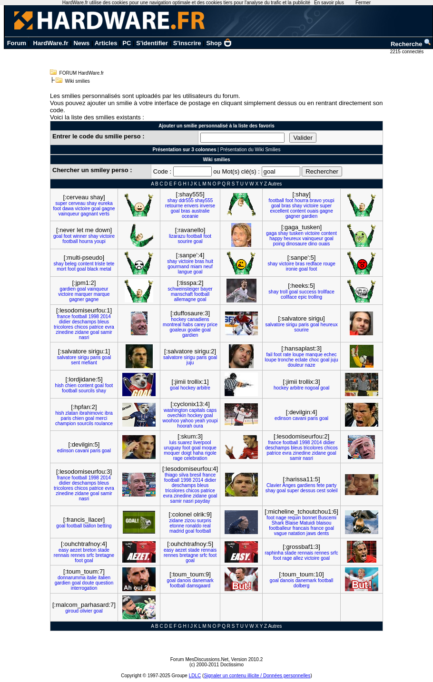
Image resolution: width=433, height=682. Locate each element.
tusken (296, 233)
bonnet (309, 517)
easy (64, 550)
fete (321, 485)
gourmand (178, 266)
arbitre (203, 387)
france (63, 316)
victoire (82, 208)
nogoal (312, 387)
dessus (307, 490)
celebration (195, 458)
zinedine (64, 332)
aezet (75, 550)
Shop (219, 43)
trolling (315, 297)
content (298, 211)
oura (198, 426)
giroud (72, 611)
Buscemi (327, 517)
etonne (176, 525)
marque (102, 294)
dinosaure (296, 243)
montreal (172, 324)
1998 (94, 316)
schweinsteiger (183, 289)
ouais (312, 211)
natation (296, 533)
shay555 (204, 200)
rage (178, 458)
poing (279, 243)
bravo (316, 200)
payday (202, 501)
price (212, 324)
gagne (108, 208)
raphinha (274, 552)
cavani (299, 418)
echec (330, 354)
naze (310, 365)
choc (314, 359)
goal (95, 208)
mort (61, 269)
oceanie (190, 216)
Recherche (411, 44)
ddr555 (186, 200)
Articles (106, 43)
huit (209, 261)
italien (104, 577)
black (92, 269)
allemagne (185, 299)
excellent (279, 211)
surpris (204, 520)
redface (314, 263)
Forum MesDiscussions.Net (199, 659)
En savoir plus (329, 2)
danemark (202, 580)
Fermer (363, 2)
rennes (77, 555)
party (331, 485)
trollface (326, 291)
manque (314, 354)
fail (269, 354)
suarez (184, 442)
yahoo (186, 420)
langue (185, 271)
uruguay (172, 447)
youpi (329, 200)
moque (209, 447)
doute (88, 582)
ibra (109, 413)
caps (211, 410)
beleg (70, 263)
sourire (184, 241)
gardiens (306, 485)
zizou (190, 520)
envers (191, 205)
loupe (298, 354)
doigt (186, 453)
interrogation (84, 588)
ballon (89, 525)
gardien (309, 216)
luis (173, 442)
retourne (174, 205)
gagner (292, 216)
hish (59, 385)
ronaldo (193, 525)
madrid (176, 531)
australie (201, 211)
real (207, 525)
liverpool (202, 442)
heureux (292, 238)
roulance (104, 423)
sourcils (87, 390)
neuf (207, 266)
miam (196, 266)
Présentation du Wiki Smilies (250, 149)
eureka (105, 203)
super (61, 203)
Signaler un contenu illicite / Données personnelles (257, 675)
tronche (286, 359)
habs (188, 324)
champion (65, 423)
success (307, 291)
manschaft (182, 294)
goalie (193, 329)
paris (303, 324)
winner (80, 236)
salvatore (275, 324)
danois (184, 580)
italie (92, 577)
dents (323, 533)
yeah (200, 420)
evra (109, 327)
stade (103, 550)
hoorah (184, 426)
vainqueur (69, 213)
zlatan (71, 413)
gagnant (89, 213)
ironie (291, 269)
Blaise (291, 523)
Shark (278, 523)
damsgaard (198, 585)
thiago (171, 474)
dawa (68, 208)
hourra (301, 200)
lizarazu (177, 236)
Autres (275, 183)
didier (64, 321)
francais (301, 528)
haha (198, 453)
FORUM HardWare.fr (81, 73)
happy (275, 238)
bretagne (105, 555)
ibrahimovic (91, 413)
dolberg (301, 585)
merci (101, 418)
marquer (83, 294)
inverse (207, 205)
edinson (283, 418)
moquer (172, 453)
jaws (311, 533)
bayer (207, 289)
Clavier (273, 485)
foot (57, 208)
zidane (82, 332)
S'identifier (152, 43)
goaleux (177, 329)
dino (312, 243)
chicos (81, 327)
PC (126, 43)
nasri (84, 337)
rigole (210, 453)
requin (294, 517)
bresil (195, 474)
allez (298, 558)
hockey (179, 319)
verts (104, 213)
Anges (288, 485)
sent (75, 362)
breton (89, 550)
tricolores (63, 327)
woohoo (170, 420)
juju (190, 362)
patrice (96, 327)
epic (302, 297)
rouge (329, 263)
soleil (332, 490)
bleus (103, 321)
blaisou (324, 523)
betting (105, 525)
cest (321, 490)
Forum (16, 43)
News (81, 43)
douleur (296, 365)
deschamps (84, 321)
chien (71, 385)
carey (200, 324)
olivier (86, 611)
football (276, 200)
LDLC (195, 675)
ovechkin (176, 415)
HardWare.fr (51, 43)
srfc (90, 555)
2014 (105, 316)
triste (100, 263)
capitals (197, 410)
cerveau (77, 203)
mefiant (89, 362)
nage (281, 517)
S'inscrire (187, 43)
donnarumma (72, 577)
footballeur (280, 528)
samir (106, 332)
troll (283, 291)
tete (111, 263)
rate (287, 354)
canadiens (198, 319)
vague (280, 533)
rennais (61, 555)
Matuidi (307, 523)
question (104, 582)
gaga (271, 233)
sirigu (291, 324)
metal (105, 269)
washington (176, 410)
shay (92, 203)
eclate (301, 359)
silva (183, 474)
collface (289, 297)
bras (185, 211)
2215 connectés (407, 51)
